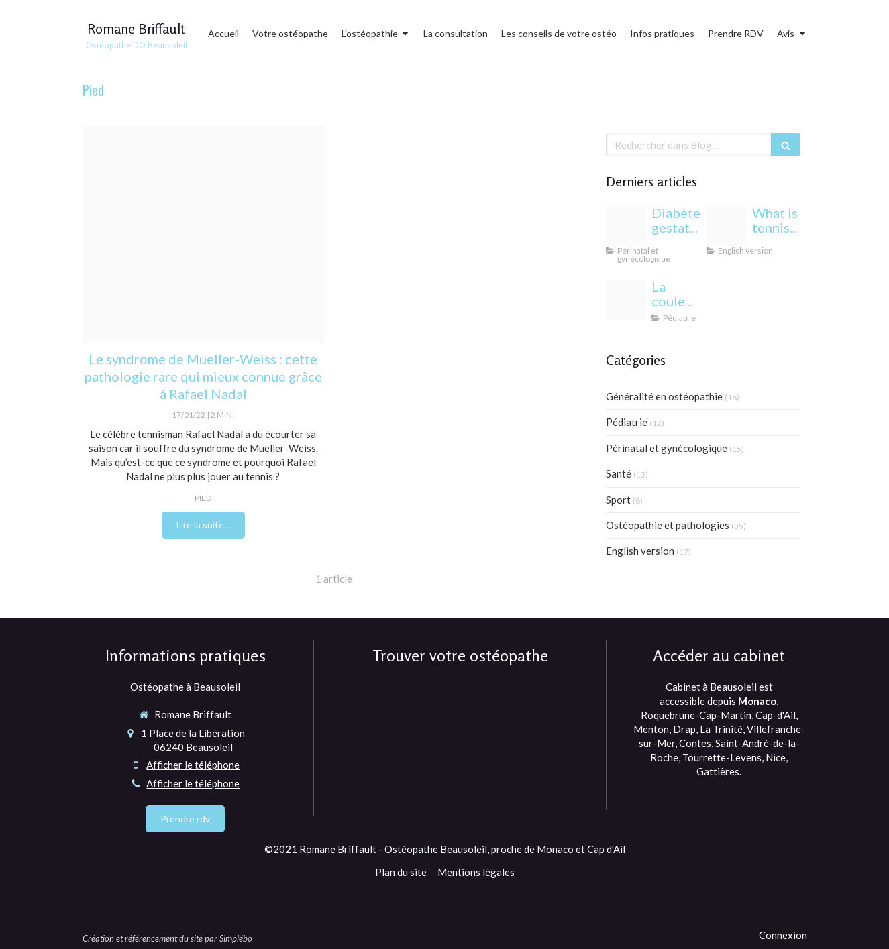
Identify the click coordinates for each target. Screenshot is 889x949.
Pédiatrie (626, 422)
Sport (618, 500)
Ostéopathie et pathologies (667, 525)
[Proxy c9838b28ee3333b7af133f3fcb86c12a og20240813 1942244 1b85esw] (626, 226)
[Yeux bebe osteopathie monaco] (626, 300)
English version (640, 551)
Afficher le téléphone (193, 765)
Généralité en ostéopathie (664, 396)
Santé (618, 473)
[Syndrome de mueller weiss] (203, 234)
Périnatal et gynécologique (666, 448)
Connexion (783, 935)
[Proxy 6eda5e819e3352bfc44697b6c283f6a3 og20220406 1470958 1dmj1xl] (727, 226)
